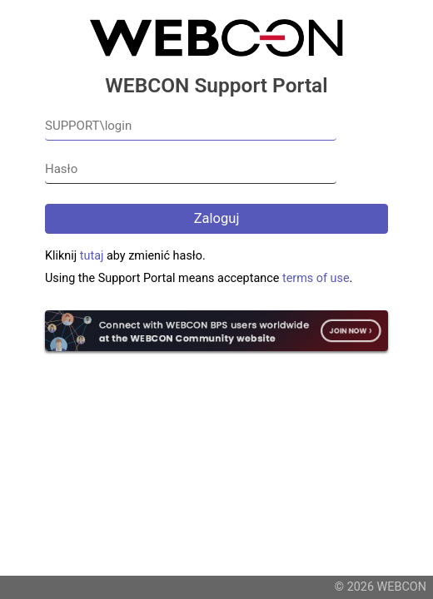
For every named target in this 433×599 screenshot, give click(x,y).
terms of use (316, 278)
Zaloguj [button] (217, 218)
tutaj (92, 256)
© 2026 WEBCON (380, 587)
